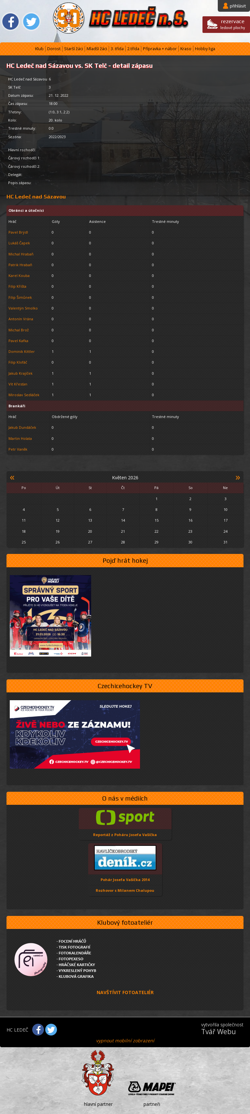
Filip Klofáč (17, 362)
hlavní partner (98, 1104)
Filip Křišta (17, 286)
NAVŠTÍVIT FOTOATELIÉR (125, 992)
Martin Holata (20, 438)
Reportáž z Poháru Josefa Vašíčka (125, 834)
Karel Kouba (19, 275)
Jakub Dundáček (22, 427)
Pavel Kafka (18, 340)
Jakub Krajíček (20, 373)
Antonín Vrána (20, 318)
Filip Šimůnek (20, 297)
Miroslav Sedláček (23, 394)
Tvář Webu (218, 1031)
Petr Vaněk (17, 449)
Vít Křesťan (17, 384)
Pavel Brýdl (18, 232)
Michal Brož (18, 329)
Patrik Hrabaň (20, 264)
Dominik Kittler (21, 351)
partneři (152, 1104)
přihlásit (238, 5)
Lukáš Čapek (19, 242)
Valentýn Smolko (23, 308)
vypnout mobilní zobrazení (125, 1040)
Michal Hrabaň (21, 254)
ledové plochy (232, 24)
